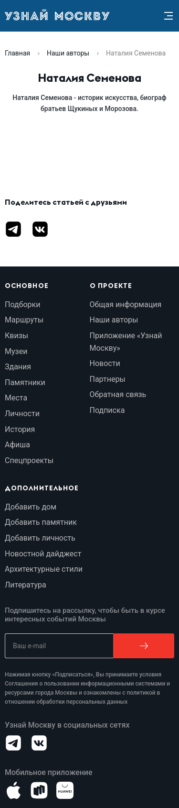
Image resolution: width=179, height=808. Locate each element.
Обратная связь (118, 394)
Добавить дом (30, 506)
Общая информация (126, 304)
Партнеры (108, 379)
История (20, 429)
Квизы (16, 335)
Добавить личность (40, 537)
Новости (105, 363)
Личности (22, 413)
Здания (18, 366)
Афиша (17, 444)
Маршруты (24, 319)
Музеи (16, 351)
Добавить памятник (41, 522)
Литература (25, 584)
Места (16, 397)
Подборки (22, 304)
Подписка (107, 410)
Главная (17, 53)
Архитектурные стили (44, 569)
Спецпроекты (29, 460)
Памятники (25, 382)
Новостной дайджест (43, 553)
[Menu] (168, 16)
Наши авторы (68, 53)
